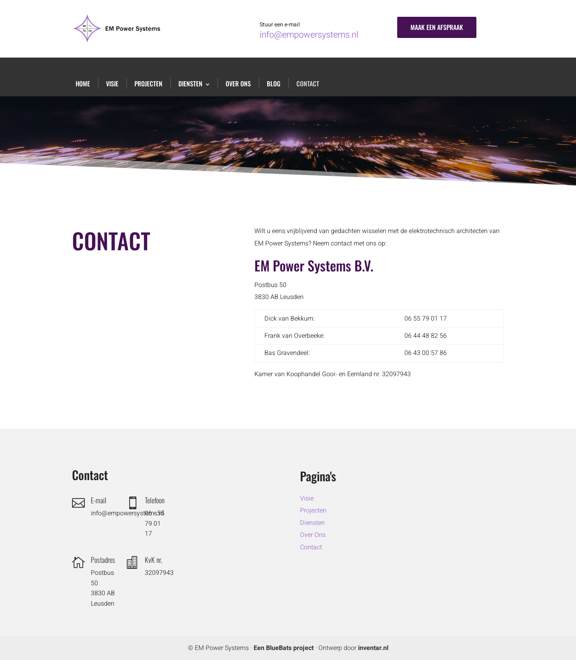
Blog (273, 83)
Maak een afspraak (436, 27)
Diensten (190, 83)
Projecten (148, 83)
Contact (307, 83)
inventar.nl (373, 648)
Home (83, 83)
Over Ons (238, 83)
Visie (112, 83)
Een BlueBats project (284, 648)
